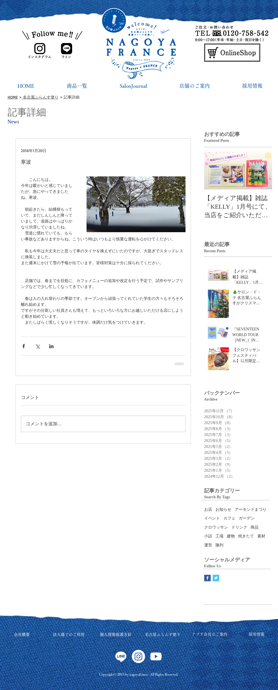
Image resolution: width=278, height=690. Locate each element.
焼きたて (246, 536)
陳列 (219, 545)
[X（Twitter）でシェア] (37, 346)
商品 (254, 527)
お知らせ (223, 509)
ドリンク (239, 527)
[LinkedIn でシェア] (51, 346)
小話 (208, 536)
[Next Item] (263, 170)
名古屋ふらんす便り (40, 97)
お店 (208, 509)
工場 (219, 536)
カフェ (229, 518)
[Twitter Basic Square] (216, 578)
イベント (212, 518)
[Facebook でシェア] (23, 346)
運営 (208, 545)
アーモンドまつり (250, 509)
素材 (261, 536)
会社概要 (22, 634)
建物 (231, 536)
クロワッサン (216, 527)
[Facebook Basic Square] (207, 578)
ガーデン (247, 518)
